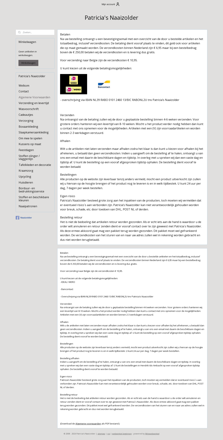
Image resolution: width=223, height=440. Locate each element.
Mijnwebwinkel (152, 433)
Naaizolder (24, 218)
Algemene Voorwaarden (34, 97)
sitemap (101, 433)
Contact (24, 91)
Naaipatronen (28, 206)
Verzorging (26, 121)
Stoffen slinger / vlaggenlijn (29, 157)
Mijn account (111, 4)
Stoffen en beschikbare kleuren (34, 198)
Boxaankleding (28, 127)
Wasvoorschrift (29, 109)
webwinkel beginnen (122, 433)
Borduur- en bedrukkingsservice (31, 189)
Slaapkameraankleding (34, 132)
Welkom (24, 85)
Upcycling (25, 176)
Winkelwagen (28, 62)
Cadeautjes (26, 115)
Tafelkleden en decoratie (35, 165)
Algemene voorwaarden (88, 423)
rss (108, 433)
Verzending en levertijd (34, 103)
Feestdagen (26, 150)
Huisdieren (26, 182)
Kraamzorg (26, 171)
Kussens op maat (30, 144)
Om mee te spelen (30, 138)
